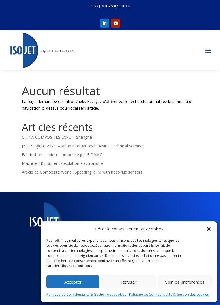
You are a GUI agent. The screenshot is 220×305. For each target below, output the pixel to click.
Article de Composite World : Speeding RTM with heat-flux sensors (82, 172)
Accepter (73, 282)
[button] (209, 229)
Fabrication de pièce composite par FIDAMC (62, 154)
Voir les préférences (185, 282)
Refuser (129, 282)
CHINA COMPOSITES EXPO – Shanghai (57, 137)
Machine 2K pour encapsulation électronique (62, 163)
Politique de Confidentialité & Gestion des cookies (86, 294)
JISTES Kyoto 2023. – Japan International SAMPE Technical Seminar (83, 146)
